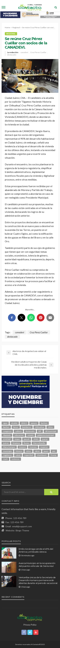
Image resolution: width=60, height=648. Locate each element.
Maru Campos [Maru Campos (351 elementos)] (9, 447)
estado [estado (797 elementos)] (30, 435)
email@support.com (22, 526)
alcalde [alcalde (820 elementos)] (14, 423)
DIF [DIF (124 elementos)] (39, 431)
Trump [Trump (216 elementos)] (53, 455)
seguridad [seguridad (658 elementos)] (28, 455)
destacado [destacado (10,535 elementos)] (29, 431)
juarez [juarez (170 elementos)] (45, 439)
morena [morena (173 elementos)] (33, 447)
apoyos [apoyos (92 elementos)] (34, 423)
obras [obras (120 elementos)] (37, 451)
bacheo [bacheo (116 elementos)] (44, 423)
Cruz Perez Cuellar (38, 52)
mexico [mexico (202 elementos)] (22, 447)
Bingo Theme (22, 530)
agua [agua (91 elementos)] (5, 423)
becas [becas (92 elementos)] (15, 427)
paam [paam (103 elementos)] (46, 451)
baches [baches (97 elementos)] (6, 427)
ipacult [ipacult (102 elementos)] (26, 439)
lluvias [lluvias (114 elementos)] (26, 443)
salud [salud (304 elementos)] (18, 455)
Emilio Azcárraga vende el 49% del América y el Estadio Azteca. (36, 550)
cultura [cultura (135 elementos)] (18, 431)
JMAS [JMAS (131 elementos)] (35, 439)
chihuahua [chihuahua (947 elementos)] (39, 427)
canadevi (24, 52)
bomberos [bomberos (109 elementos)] (26, 427)
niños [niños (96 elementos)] (28, 451)
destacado (11, 55)
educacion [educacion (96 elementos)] (19, 435)
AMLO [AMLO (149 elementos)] (24, 423)
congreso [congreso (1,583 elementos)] (7, 431)
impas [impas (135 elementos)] (17, 439)
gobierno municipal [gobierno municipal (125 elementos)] (45, 435)
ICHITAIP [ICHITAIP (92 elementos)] (7, 439)
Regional (11, 34)
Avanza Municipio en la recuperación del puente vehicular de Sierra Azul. (37, 564)
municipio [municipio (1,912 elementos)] (7, 451)
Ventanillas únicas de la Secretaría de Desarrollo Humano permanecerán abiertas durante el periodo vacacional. (38, 580)
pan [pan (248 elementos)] (53, 451)
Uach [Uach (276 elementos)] (5, 459)
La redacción (12, 52)
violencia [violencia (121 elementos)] (15, 459)
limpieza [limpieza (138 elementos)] (16, 443)
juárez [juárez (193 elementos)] (6, 443)
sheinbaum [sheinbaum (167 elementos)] (42, 455)
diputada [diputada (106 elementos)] (7, 435)
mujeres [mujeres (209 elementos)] (44, 447)
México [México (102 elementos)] (19, 451)
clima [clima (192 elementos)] (50, 427)
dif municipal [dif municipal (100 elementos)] (50, 431)
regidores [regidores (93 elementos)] (7, 455)
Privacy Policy (30, 624)
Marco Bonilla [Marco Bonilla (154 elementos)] (39, 443)
